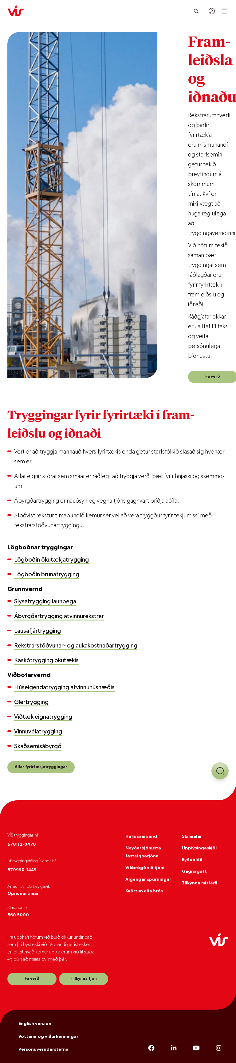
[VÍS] (15, 11)
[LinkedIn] (174, 1048)
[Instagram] (218, 1048)
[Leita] (196, 11)
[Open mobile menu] (225, 11)
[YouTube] (196, 1048)
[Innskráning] (211, 11)
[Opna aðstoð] (220, 770)
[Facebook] (151, 1048)
